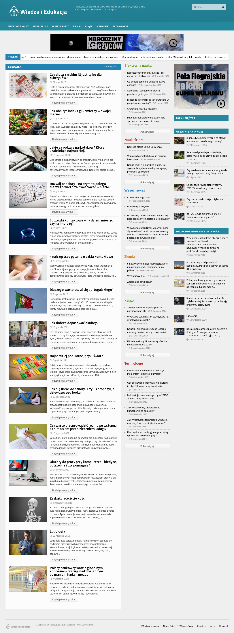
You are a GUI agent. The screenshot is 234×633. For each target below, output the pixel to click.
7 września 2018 (59, 579)
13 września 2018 (60, 536)
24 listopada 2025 (196, 145)
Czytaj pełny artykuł (64, 102)
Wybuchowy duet (136, 276)
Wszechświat (60, 26)
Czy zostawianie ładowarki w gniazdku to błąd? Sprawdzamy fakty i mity (188, 57)
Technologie (120, 26)
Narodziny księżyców (138, 206)
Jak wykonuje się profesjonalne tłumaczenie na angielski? (203, 215)
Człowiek (103, 26)
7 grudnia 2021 (58, 360)
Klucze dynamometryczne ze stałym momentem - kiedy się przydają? (206, 139)
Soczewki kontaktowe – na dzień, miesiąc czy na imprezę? (81, 222)
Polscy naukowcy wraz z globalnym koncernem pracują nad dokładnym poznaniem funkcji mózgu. (76, 571)
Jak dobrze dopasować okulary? (74, 323)
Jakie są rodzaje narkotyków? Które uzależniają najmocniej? (77, 149)
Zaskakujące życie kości (68, 498)
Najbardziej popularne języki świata (76, 356)
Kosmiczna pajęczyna (138, 197)
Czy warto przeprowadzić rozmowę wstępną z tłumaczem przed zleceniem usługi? (83, 427)
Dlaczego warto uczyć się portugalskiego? (82, 289)
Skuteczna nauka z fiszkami (141, 108)
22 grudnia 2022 (59, 191)
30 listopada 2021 (60, 397)
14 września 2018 (196, 339)
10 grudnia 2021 (59, 327)
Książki (89, 26)
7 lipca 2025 (193, 177)
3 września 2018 (195, 255)
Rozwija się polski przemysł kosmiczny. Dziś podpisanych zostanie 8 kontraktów (207, 266)
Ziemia (77, 26)
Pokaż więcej (147, 132)
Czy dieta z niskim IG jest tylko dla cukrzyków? (76, 76)
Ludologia (57, 531)
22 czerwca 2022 (59, 261)
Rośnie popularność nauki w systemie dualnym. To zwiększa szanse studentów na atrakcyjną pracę (206, 332)
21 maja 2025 (58, 82)
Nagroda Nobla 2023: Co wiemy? (144, 147)
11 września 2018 (196, 308)
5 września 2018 (195, 273)
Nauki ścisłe (40, 26)
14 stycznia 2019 (59, 469)
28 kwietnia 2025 (196, 221)
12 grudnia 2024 (59, 118)
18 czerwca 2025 (196, 192)
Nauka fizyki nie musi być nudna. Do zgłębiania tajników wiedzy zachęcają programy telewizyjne (147, 168)
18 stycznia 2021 (59, 433)
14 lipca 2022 (58, 228)
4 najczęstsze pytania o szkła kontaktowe (81, 256)
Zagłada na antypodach (139, 281)
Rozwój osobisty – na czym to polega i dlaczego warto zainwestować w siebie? (80, 185)
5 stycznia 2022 (59, 294)
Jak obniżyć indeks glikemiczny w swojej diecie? (80, 112)
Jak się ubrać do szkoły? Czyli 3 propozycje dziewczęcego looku (82, 390)
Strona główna (111, 66)
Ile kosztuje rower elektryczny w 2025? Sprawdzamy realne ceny (204, 186)
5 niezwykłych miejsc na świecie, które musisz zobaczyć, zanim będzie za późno (101, 57)
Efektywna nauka (18, 26)
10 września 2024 (60, 155)
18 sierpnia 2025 (196, 163)
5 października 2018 (61, 503)
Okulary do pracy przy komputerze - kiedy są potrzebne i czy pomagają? (83, 463)
